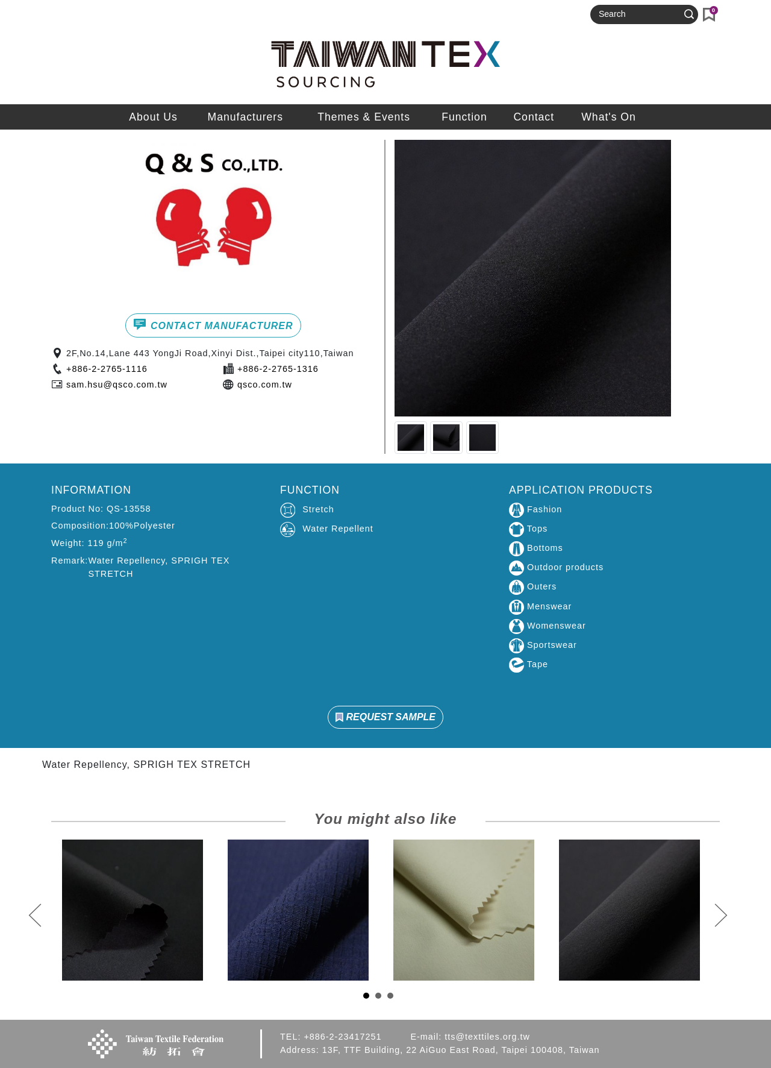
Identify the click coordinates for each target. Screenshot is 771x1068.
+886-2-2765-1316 (278, 369)
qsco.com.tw (264, 384)
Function (464, 117)
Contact (533, 117)
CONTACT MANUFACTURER (213, 324)
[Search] (639, 14)
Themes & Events (363, 117)
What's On (608, 117)
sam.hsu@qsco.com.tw (116, 384)
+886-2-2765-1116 (107, 369)
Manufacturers (245, 117)
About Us (153, 117)
